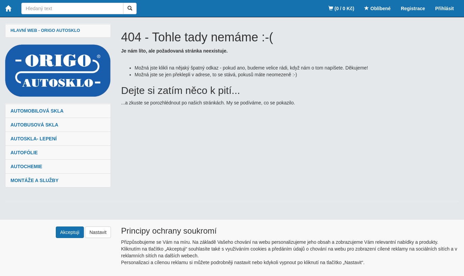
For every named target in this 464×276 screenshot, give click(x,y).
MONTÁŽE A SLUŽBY (34, 180)
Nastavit (98, 232)
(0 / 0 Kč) (341, 8)
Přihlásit (444, 8)
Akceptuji (69, 232)
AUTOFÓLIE (24, 152)
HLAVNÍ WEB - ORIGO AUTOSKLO (45, 30)
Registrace (413, 8)
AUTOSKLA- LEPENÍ (33, 138)
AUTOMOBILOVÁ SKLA (37, 111)
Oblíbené (377, 8)
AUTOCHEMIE (26, 166)
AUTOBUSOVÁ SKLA (34, 124)
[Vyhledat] (130, 8)
